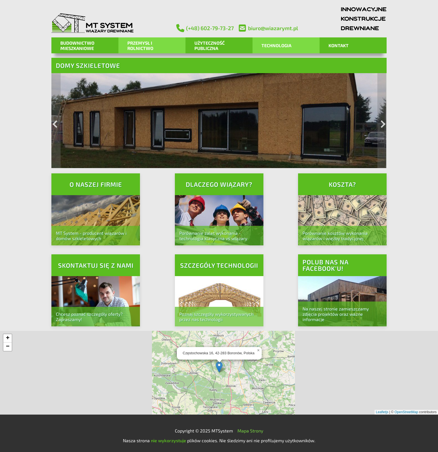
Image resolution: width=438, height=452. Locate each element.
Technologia (276, 45)
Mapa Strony (250, 430)
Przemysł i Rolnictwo (140, 45)
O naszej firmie (96, 184)
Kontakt (338, 45)
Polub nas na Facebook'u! (325, 265)
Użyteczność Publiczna (209, 45)
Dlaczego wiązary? (219, 184)
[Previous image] (56, 120)
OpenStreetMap (406, 412)
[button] (219, 367)
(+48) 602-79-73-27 (205, 28)
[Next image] (382, 120)
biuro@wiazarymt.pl (268, 28)
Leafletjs (382, 412)
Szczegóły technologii (219, 265)
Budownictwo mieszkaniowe (77, 45)
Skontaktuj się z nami (96, 265)
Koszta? (342, 184)
